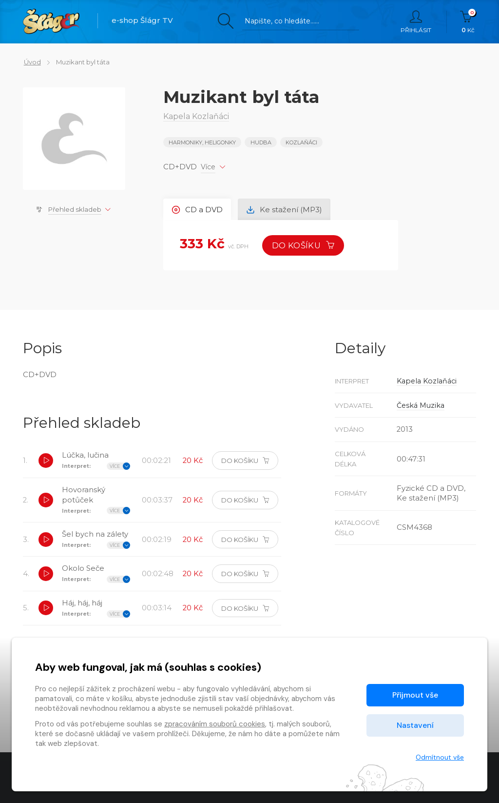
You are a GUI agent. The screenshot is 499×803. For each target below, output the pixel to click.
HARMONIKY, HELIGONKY (202, 142)
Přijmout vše (415, 695)
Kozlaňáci (301, 142)
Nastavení (415, 725)
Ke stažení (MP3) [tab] (285, 209)
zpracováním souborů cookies (214, 724)
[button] (45, 461)
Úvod (31, 62)
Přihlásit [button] (416, 22)
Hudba (260, 142)
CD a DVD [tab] (197, 209)
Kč (468, 22)
